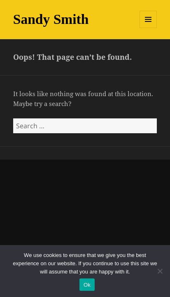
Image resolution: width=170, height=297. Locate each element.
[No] (160, 271)
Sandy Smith (51, 19)
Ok (87, 285)
